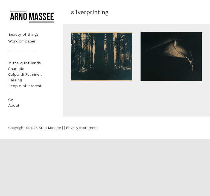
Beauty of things (23, 34)
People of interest (25, 86)
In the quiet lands (24, 63)
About (13, 105)
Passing (15, 80)
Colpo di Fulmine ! (25, 74)
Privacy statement (82, 128)
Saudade (16, 68)
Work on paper (22, 41)
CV (10, 99)
